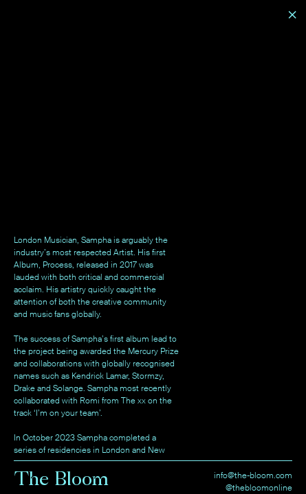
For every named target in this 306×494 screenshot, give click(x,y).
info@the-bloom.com (253, 475)
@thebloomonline (259, 487)
